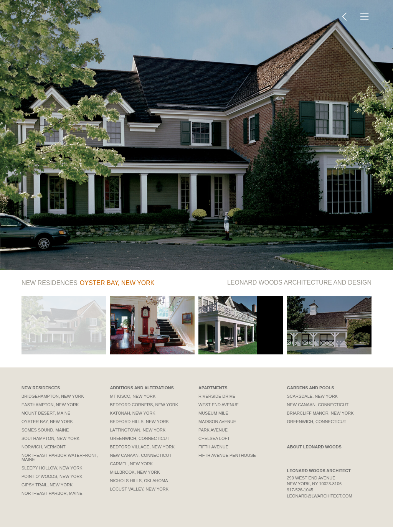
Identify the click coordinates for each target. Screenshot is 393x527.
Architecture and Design (299, 282)
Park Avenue (213, 430)
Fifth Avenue (213, 447)
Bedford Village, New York (142, 447)
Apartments (213, 387)
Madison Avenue (217, 421)
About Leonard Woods (314, 447)
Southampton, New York (50, 438)
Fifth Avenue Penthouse (227, 455)
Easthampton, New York (50, 404)
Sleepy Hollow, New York (52, 468)
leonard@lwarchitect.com (319, 496)
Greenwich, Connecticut (140, 438)
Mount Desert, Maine (45, 413)
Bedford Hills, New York (139, 421)
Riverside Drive (216, 396)
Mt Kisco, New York (133, 396)
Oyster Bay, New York (47, 421)
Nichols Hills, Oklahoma (139, 480)
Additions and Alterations (142, 387)
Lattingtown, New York (138, 430)
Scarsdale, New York (312, 396)
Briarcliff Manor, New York (320, 413)
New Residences (40, 387)
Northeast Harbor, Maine (52, 493)
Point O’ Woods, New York (52, 476)
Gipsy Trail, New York (47, 485)
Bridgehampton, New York (52, 396)
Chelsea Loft (214, 438)
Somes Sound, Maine (45, 430)
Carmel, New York (131, 463)
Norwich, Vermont (43, 447)
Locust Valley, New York (139, 489)
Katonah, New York (132, 413)
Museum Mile (213, 413)
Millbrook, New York (135, 472)
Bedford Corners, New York (144, 404)
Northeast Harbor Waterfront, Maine (59, 457)
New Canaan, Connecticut (141, 455)
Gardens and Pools (310, 387)
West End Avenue (218, 404)
